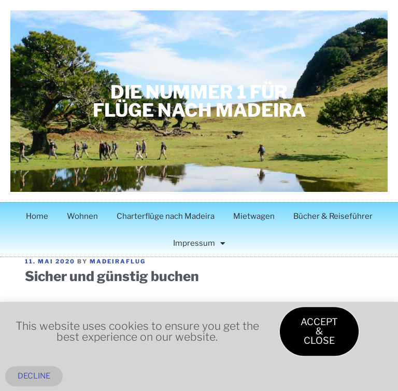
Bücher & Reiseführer (333, 216)
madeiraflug (118, 261)
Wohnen (82, 216)
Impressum (199, 243)
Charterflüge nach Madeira (166, 216)
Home (37, 216)
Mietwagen (254, 216)
